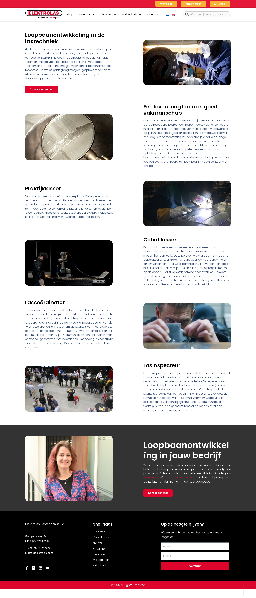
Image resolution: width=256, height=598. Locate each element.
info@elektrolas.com (41, 554)
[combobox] (207, 14)
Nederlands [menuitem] (116, 594)
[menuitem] (167, 14)
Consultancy (101, 539)
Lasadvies (99, 557)
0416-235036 (151, 478)
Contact (152, 14)
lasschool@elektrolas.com (186, 478)
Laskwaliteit (131, 14)
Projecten (99, 533)
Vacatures (100, 551)
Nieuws (97, 545)
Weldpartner (101, 562)
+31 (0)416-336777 (40, 549)
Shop (70, 14)
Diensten (108, 14)
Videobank (100, 568)
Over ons (87, 14)
